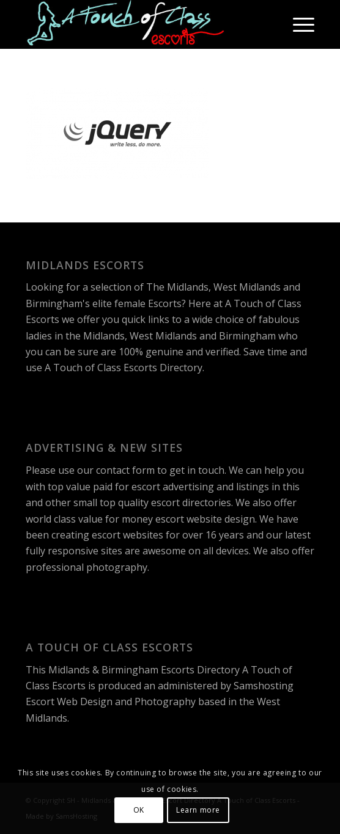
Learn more (198, 810)
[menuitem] (297, 24)
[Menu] (297, 24)
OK (138, 810)
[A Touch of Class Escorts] (141, 24)
